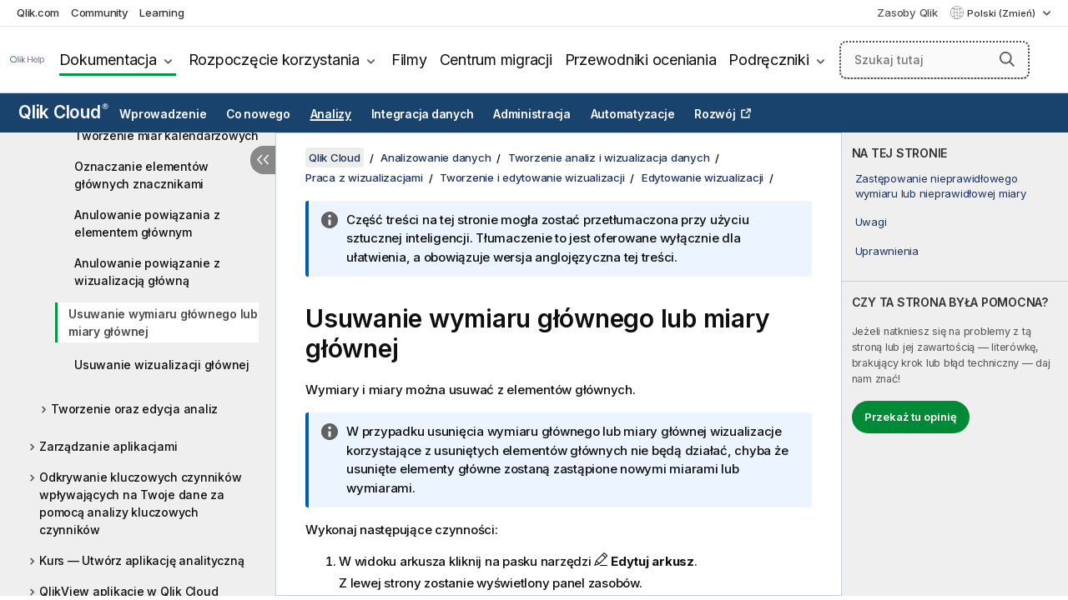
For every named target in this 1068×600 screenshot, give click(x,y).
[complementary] (955, 364)
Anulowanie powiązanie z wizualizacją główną (146, 272)
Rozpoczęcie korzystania (274, 59)
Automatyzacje (633, 114)
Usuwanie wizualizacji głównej (161, 365)
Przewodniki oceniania (641, 59)
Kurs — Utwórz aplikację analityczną (141, 560)
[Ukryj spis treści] (262, 160)
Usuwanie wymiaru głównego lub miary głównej (163, 322)
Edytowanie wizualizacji (702, 177)
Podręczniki (768, 59)
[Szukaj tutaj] (934, 60)
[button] (1007, 59)
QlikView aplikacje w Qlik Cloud (128, 591)
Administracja (532, 114)
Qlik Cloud (63, 112)
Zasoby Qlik (907, 12)
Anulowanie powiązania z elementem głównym (146, 223)
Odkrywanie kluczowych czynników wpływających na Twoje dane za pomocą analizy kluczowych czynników (140, 503)
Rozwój (715, 114)
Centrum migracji (496, 59)
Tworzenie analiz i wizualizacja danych (609, 157)
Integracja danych (422, 114)
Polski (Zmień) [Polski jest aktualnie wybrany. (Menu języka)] (1002, 13)
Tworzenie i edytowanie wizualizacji (532, 177)
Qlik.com (38, 12)
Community (99, 12)
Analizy (330, 114)
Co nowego (258, 114)
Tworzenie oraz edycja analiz (134, 409)
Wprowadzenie (162, 114)
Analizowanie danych (435, 157)
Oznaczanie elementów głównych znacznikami (141, 175)
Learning (161, 12)
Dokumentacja (108, 59)
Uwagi (871, 221)
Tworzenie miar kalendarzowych (166, 135)
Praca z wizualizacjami (364, 177)
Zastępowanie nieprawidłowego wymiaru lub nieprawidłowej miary (940, 186)
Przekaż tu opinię (910, 416)
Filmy (409, 59)
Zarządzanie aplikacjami (108, 446)
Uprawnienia (887, 251)
